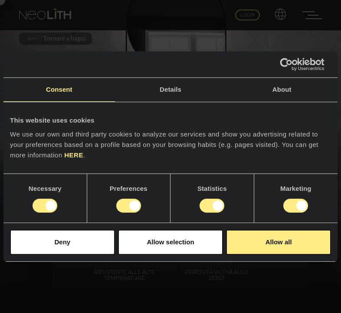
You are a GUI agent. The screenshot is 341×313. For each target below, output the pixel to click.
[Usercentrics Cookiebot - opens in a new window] (293, 64)
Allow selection (170, 242)
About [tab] (282, 89)
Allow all (279, 242)
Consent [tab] (59, 89)
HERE (73, 155)
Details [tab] (170, 89)
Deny (62, 242)
